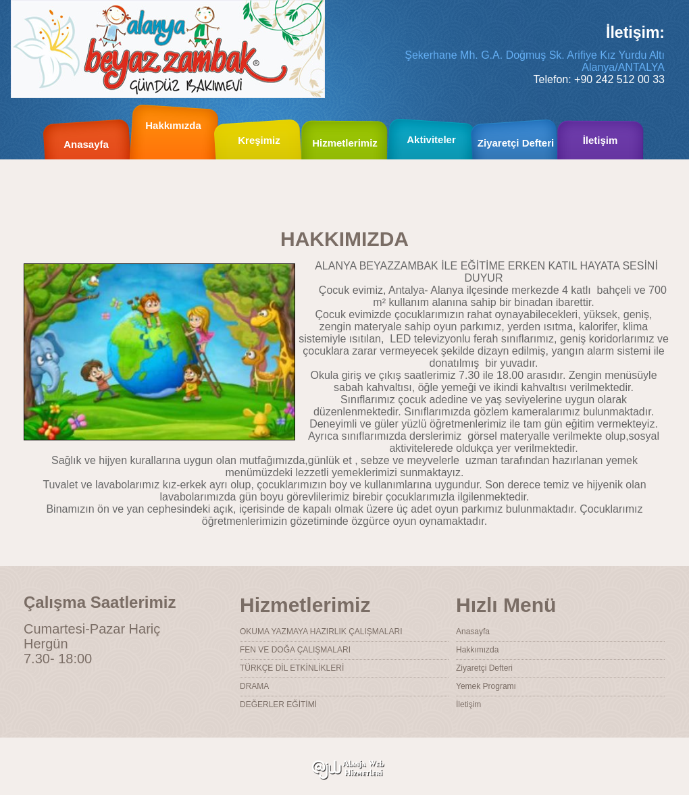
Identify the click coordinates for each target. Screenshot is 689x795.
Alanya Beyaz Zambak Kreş (168, 49)
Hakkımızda (173, 125)
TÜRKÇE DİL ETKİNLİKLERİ (292, 668)
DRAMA (254, 686)
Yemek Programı (486, 686)
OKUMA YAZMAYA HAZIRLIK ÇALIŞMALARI (321, 631)
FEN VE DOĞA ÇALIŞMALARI (295, 650)
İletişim (468, 704)
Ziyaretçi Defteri (484, 668)
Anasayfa (473, 631)
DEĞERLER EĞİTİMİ (278, 704)
